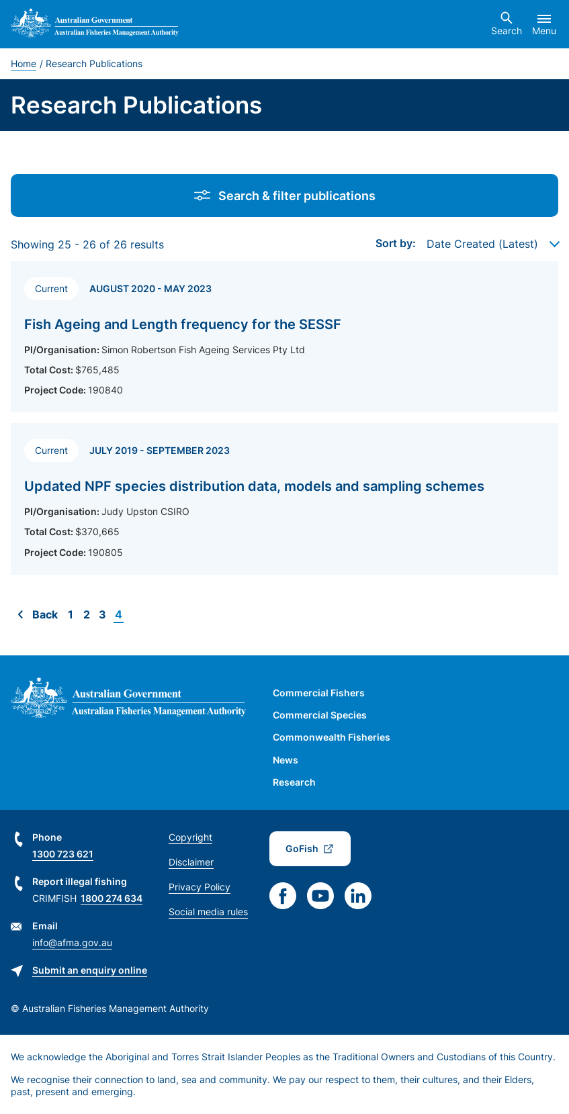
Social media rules (208, 911)
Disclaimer (191, 862)
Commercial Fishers (319, 692)
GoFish (302, 848)
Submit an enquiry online (89, 970)
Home (23, 63)
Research (294, 782)
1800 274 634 (111, 898)
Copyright (190, 837)
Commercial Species (320, 715)
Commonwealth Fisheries (331, 737)
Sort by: (396, 243)
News (285, 759)
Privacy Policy (199, 886)
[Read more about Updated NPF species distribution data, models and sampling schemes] (284, 498)
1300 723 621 (62, 854)
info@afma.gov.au (72, 942)
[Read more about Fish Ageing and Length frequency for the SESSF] (284, 336)
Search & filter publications (285, 196)
